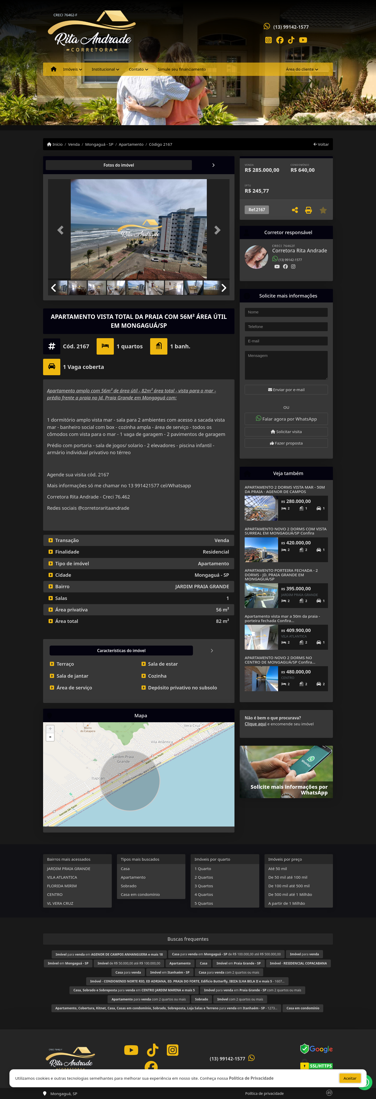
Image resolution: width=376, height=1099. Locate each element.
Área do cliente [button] (300, 69)
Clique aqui (255, 723)
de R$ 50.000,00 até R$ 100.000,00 (129, 963)
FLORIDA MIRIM (62, 885)
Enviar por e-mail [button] (286, 389)
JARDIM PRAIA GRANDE (68, 868)
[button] (61, 230)
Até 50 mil (277, 868)
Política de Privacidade (251, 1078)
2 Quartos (204, 877)
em (68, 963)
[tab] (65, 165)
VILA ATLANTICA (62, 877)
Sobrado (129, 885)
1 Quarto (203, 868)
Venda (74, 144)
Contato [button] (136, 69)
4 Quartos (204, 894)
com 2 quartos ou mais (240, 999)
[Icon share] (268, 39)
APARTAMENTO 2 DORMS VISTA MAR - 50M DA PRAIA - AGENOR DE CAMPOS (285, 489)
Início (55, 144)
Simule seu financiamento (182, 69)
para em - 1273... (166, 1008)
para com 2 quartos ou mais (229, 972)
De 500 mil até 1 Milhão (290, 894)
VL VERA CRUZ (60, 903)
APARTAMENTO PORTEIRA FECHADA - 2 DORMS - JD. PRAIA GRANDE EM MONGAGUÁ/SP (281, 574)
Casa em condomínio (140, 894)
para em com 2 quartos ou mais (252, 990)
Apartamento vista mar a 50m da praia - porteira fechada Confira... (282, 618)
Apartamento (131, 144)
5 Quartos (204, 903)
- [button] (50, 737)
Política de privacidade (264, 1093)
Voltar (321, 144)
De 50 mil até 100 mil (287, 877)
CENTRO (54, 894)
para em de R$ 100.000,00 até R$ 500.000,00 (226, 954)
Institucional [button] (103, 69)
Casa (125, 868)
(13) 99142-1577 (291, 27)
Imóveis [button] (70, 69)
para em (109, 954)
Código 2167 (160, 144)
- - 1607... (187, 981)
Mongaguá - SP (99, 144)
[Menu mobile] (53, 69)
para (304, 954)
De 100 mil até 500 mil (289, 885)
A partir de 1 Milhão (286, 903)
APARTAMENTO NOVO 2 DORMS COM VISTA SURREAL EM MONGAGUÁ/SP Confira (285, 531)
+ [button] (50, 729)
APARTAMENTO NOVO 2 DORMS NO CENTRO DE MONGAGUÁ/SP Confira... (280, 660)
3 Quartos (204, 885)
